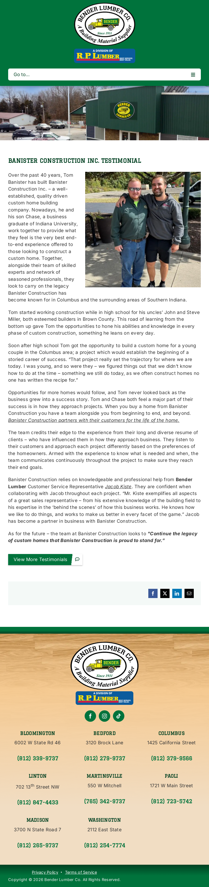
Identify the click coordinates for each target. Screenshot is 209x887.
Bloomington (37, 733)
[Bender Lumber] (104, 5)
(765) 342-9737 (104, 801)
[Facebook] (153, 593)
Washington (104, 820)
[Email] (189, 593)
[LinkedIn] (177, 593)
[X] (165, 593)
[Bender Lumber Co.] (104, 644)
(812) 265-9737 (37, 845)
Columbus (171, 733)
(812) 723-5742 (171, 801)
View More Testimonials (47, 559)
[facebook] (90, 716)
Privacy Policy (45, 872)
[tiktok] (118, 716)
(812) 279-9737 (104, 758)
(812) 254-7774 (104, 845)
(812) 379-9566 (171, 758)
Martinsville (104, 776)
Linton (38, 776)
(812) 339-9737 (37, 758)
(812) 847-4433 (37, 802)
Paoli (171, 776)
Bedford (104, 733)
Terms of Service (81, 872)
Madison (37, 820)
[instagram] (104, 716)
